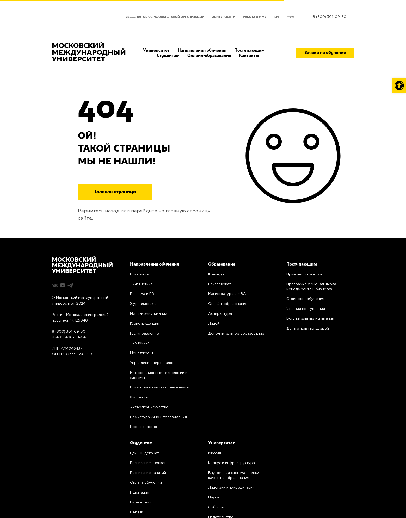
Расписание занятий (148, 473)
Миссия (214, 453)
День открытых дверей (307, 328)
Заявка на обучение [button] (325, 53)
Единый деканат (144, 453)
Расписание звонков (148, 463)
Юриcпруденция (144, 323)
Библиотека (140, 502)
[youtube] (62, 285)
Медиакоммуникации (148, 314)
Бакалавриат (219, 284)
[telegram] (70, 285)
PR (142, 294)
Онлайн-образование (209, 56)
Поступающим (249, 50)
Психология (140, 274)
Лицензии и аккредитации (231, 487)
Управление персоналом (152, 363)
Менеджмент (141, 353)
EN (276, 17)
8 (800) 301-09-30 (329, 17)
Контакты (249, 56)
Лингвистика (141, 284)
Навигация (139, 492)
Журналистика (143, 304)
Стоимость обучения (305, 299)
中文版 (290, 17)
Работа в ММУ (255, 17)
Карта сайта (62, 365)
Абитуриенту (223, 17)
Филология (140, 397)
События (216, 507)
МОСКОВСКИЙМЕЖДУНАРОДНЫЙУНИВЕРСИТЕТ (82, 265)
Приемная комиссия (304, 274)
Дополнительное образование (236, 333)
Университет (156, 50)
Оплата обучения (146, 482)
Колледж (216, 274)
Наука (213, 497)
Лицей (213, 323)
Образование (221, 264)
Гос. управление (144, 333)
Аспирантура (220, 314)
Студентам (168, 56)
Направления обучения (201, 50)
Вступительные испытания (310, 318)
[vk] (55, 285)
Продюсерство (143, 427)
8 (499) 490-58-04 (69, 337)
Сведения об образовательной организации (165, 17)
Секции (136, 512)
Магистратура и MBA (227, 294)
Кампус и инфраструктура (231, 463)
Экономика (140, 343)
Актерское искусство (149, 407)
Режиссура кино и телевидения (158, 417)
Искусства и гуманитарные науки (159, 387)
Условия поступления (305, 309)
